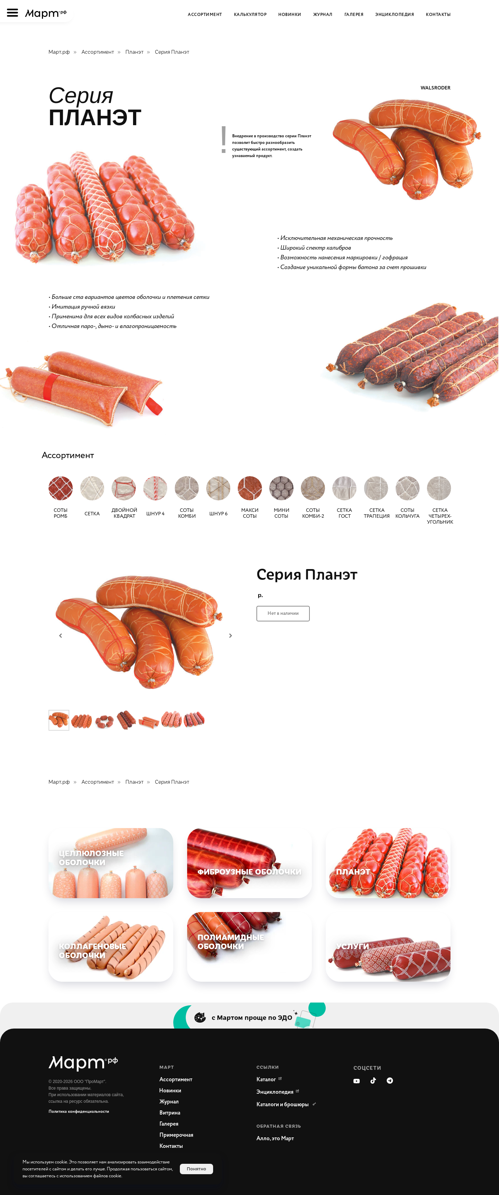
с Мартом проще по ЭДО (252, 1017)
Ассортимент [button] (205, 15)
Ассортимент (97, 52)
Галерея (354, 15)
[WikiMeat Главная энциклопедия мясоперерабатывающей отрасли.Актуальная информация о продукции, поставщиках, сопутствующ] (275, 1092)
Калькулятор (250, 15)
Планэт (134, 52)
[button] (291, 1138)
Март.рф (59, 52)
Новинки (289, 15)
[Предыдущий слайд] (60, 635)
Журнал (323, 15)
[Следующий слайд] (230, 635)
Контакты (438, 15)
